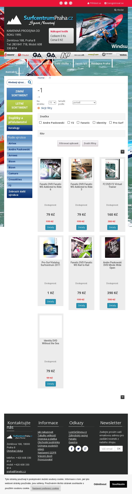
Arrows (13, 155)
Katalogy (14, 128)
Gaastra (73, 442)
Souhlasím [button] (118, 484)
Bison (12, 161)
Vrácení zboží (45, 456)
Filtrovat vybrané (68, 143)
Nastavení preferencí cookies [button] (45, 488)
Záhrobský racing (78, 435)
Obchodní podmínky (49, 442)
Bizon (12, 167)
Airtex (12, 143)
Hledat (119, 9)
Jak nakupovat (45, 432)
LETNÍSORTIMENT (20, 105)
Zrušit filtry (90, 143)
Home (41, 77)
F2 (10, 185)
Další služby (63, 63)
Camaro (13, 173)
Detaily (50, 227)
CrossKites (15, 179)
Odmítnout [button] (100, 484)
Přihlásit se (94, 3)
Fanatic (85, 122)
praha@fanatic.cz (16, 471)
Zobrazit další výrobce (17, 193)
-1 (49, 77)
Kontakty (11, 72)
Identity (101, 122)
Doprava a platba (40, 63)
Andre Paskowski (19, 149)
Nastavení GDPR (47, 452)
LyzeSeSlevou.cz (78, 432)
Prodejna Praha (100, 63)
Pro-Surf (118, 122)
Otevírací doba (15, 450)
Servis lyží (81, 63)
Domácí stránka (15, 63)
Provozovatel (45, 459)
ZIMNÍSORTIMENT (20, 93)
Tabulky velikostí (47, 435)
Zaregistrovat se (114, 3)
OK (118, 448)
